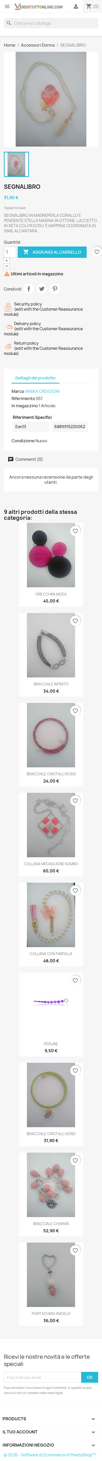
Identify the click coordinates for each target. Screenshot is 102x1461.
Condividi (29, 289)
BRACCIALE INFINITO (51, 684)
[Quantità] (10, 252)
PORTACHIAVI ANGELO (51, 1313)
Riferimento (23, 398)
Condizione (23, 440)
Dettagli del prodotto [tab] (35, 378)
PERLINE (51, 1043)
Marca (18, 391)
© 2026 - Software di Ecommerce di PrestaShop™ (50, 1455)
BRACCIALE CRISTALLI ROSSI (51, 773)
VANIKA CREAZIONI (42, 391)
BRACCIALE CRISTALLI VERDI (51, 1133)
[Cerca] (51, 23)
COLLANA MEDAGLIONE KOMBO (51, 863)
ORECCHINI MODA (51, 594)
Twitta (42, 289)
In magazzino (25, 405)
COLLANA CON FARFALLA (51, 953)
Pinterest (55, 289)
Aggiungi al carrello (52, 252)
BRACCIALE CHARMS (51, 1223)
